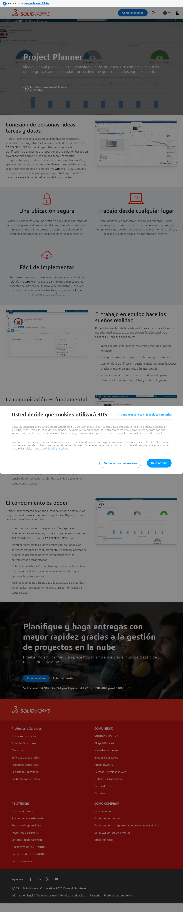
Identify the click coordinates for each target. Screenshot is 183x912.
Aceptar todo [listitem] (159, 463)
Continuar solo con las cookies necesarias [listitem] (146, 414)
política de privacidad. (56, 448)
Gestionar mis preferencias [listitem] (120, 463)
